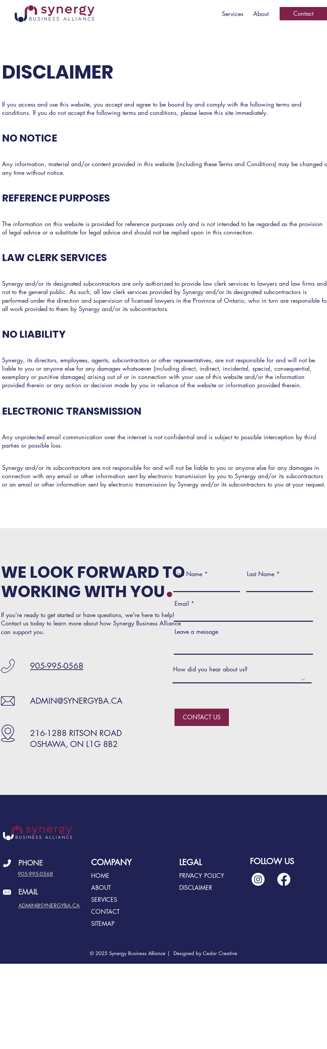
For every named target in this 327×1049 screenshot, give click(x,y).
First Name (188, 574)
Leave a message (196, 631)
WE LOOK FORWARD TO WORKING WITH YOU (93, 582)
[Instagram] (258, 879)
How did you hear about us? (210, 669)
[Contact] (303, 13)
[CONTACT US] (202, 717)
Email (182, 603)
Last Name (260, 574)
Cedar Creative (220, 953)
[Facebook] (283, 879)
